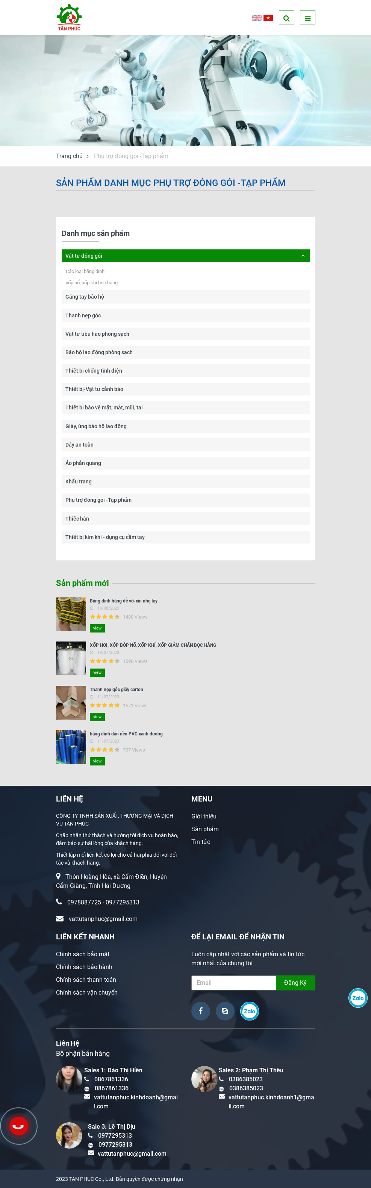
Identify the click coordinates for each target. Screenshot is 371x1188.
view (97, 628)
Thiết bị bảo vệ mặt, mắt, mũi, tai (104, 408)
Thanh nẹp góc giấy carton (116, 689)
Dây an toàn (79, 445)
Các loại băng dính (85, 271)
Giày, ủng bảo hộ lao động (96, 426)
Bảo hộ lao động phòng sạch (99, 352)
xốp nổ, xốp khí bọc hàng (92, 282)
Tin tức (200, 841)
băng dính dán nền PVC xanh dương (126, 734)
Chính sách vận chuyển (87, 992)
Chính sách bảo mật (82, 954)
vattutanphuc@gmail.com (103, 918)
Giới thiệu (204, 816)
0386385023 (246, 1079)
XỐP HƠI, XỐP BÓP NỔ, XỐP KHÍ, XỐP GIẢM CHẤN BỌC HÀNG (153, 645)
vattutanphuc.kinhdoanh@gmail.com (136, 1102)
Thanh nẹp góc (83, 315)
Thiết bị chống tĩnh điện (93, 371)
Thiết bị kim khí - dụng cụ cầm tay (105, 537)
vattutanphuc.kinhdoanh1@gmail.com (271, 1102)
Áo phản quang (83, 463)
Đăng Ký (295, 982)
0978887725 (84, 902)
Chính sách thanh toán (86, 979)
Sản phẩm (205, 829)
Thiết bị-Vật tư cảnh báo (94, 389)
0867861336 (111, 1079)
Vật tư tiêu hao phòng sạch (97, 334)
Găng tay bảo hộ (84, 297)
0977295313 (122, 902)
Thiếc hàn (77, 519)
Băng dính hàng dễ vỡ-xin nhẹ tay (123, 601)
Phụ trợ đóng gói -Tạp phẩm (98, 500)
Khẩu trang (78, 482)
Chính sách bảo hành (84, 967)
